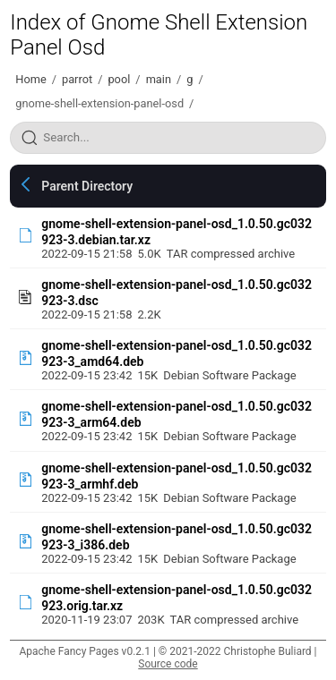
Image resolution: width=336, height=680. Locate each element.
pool (119, 79)
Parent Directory (87, 186)
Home (30, 79)
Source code (167, 664)
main (158, 79)
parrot (77, 79)
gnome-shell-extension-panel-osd (99, 103)
